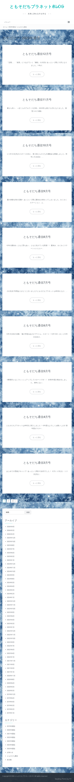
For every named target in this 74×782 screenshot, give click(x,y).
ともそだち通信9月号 (37, 191)
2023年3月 (10, 623)
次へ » (14, 501)
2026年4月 (10, 526)
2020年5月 (10, 686)
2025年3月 (10, 556)
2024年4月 (10, 586)
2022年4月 (10, 653)
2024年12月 (11, 564)
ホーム (5, 27)
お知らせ (10, 752)
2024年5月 (10, 582)
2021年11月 (11, 660)
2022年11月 (11, 634)
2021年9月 (10, 664)
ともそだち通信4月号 (37, 416)
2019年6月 (10, 698)
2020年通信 (11, 730)
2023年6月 (10, 616)
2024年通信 (11, 744)
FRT (70, 779)
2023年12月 (11, 601)
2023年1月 (10, 627)
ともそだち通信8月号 (37, 236)
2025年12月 (11, 537)
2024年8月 (10, 578)
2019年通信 (11, 726)
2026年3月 (10, 530)
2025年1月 (10, 560)
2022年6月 (10, 649)
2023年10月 (11, 608)
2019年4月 (10, 701)
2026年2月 (10, 534)
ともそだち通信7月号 (37, 282)
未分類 (9, 759)
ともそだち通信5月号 (37, 371)
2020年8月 (10, 679)
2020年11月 (11, 675)
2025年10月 (11, 541)
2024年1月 (10, 597)
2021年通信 (11, 733)
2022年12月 (11, 631)
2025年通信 (11, 748)
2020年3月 (10, 690)
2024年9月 (10, 575)
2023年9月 (10, 612)
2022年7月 (10, 646)
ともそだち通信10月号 (37, 145)
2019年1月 (10, 713)
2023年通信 (12, 27)
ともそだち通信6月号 (37, 325)
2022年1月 (10, 657)
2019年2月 (10, 709)
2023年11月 (11, 605)
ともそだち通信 (22, 27)
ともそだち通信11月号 (37, 99)
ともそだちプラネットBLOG (37, 6)
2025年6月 (10, 552)
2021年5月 (10, 668)
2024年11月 (11, 567)
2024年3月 (10, 590)
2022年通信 (11, 737)
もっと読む (37, 74)
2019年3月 (10, 705)
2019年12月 (11, 694)
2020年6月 (10, 683)
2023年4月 (10, 619)
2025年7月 (10, 549)
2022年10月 (11, 638)
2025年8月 (10, 545)
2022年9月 (10, 642)
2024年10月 (11, 571)
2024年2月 (10, 593)
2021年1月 (10, 672)
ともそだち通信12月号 (37, 54)
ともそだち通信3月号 (37, 462)
